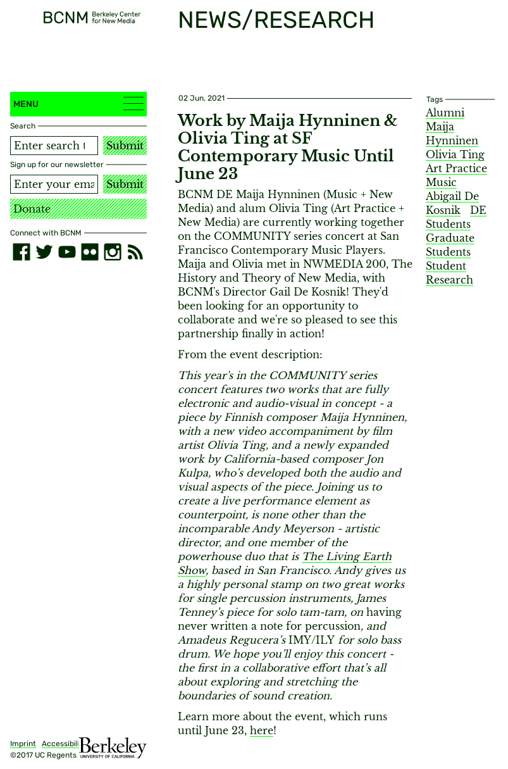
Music (441, 182)
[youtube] (67, 252)
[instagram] (112, 252)
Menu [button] (78, 103)
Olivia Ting (455, 154)
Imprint (23, 743)
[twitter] (44, 252)
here (261, 730)
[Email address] (54, 184)
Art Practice (456, 168)
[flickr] (89, 252)
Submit (125, 145)
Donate (32, 209)
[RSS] (135, 252)
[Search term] (54, 145)
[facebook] (21, 252)
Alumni (445, 112)
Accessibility (64, 743)
